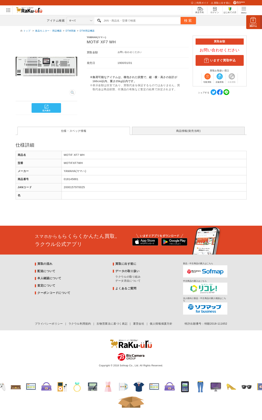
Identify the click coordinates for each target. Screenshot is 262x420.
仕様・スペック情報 (73, 130)
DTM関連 (71, 30)
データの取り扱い (127, 271)
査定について (46, 285)
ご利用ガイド (199, 3)
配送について (46, 271)
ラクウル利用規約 (80, 323)
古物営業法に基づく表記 (111, 323)
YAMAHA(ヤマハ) (96, 37)
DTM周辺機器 (87, 30)
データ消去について (128, 280)
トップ (27, 30)
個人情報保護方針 (161, 323)
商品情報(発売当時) (188, 130)
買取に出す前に (221, 3)
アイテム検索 (56, 20)
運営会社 (138, 323)
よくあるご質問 (125, 288)
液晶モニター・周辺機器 (48, 30)
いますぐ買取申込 (219, 60)
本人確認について (49, 278)
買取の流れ (44, 263)
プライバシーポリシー (49, 323)
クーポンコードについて (53, 292)
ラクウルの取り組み (128, 276)
